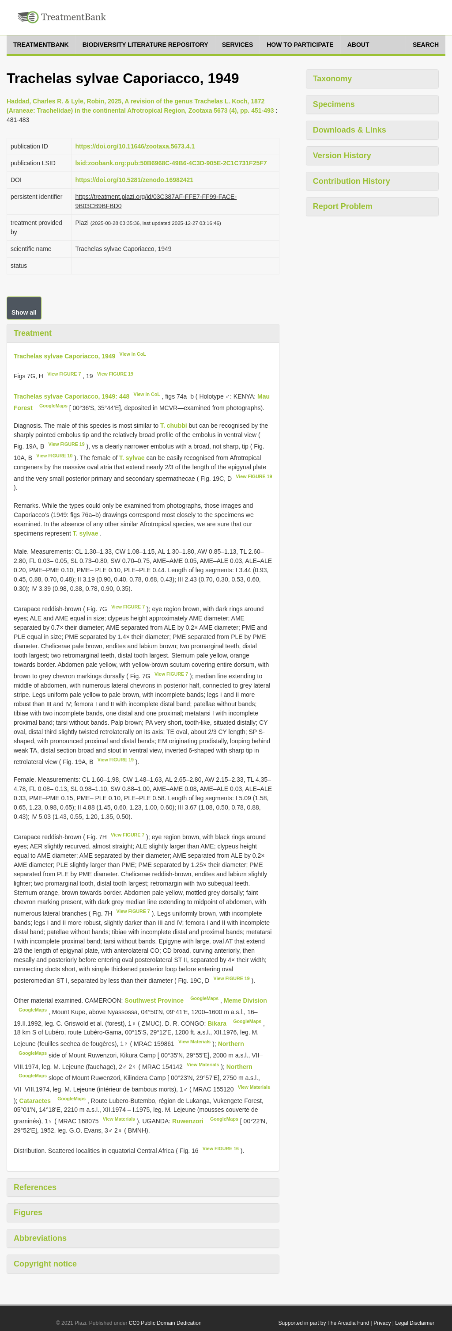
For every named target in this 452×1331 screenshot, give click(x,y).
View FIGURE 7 (64, 373)
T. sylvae (132, 457)
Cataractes (36, 1100)
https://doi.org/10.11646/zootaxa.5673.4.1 (135, 146)
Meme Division (245, 1000)
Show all (24, 312)
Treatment (33, 333)
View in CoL (133, 354)
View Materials (194, 1041)
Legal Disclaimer (414, 1323)
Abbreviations (40, 1238)
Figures (28, 1212)
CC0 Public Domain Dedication (165, 1323)
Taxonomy (332, 78)
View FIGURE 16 (221, 1148)
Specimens (334, 104)
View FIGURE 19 (115, 373)
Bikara (217, 1023)
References (35, 1187)
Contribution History (351, 181)
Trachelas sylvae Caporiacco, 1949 (64, 355)
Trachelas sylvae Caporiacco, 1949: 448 (71, 396)
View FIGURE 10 (54, 455)
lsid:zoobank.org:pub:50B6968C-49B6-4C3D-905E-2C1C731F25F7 (171, 163)
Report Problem (343, 206)
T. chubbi (173, 425)
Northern (231, 1043)
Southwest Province (154, 1000)
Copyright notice (45, 1263)
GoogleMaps (53, 405)
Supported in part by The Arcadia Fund (323, 1323)
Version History (342, 155)
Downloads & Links (349, 129)
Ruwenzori (188, 1121)
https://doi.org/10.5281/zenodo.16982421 (134, 179)
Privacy (382, 1323)
